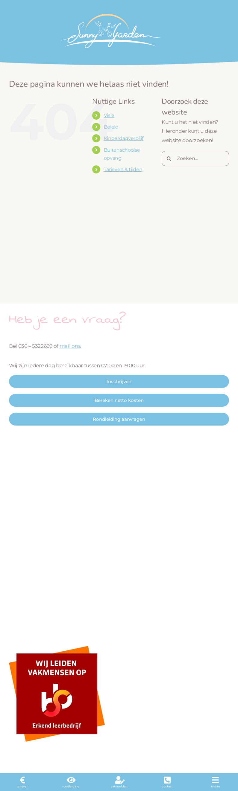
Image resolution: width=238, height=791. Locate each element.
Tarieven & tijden (123, 169)
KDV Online (153, 757)
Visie (109, 115)
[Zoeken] (169, 158)
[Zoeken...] (195, 158)
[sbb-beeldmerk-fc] (57, 648)
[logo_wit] (110, 11)
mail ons (70, 346)
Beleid (111, 127)
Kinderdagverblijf (123, 138)
